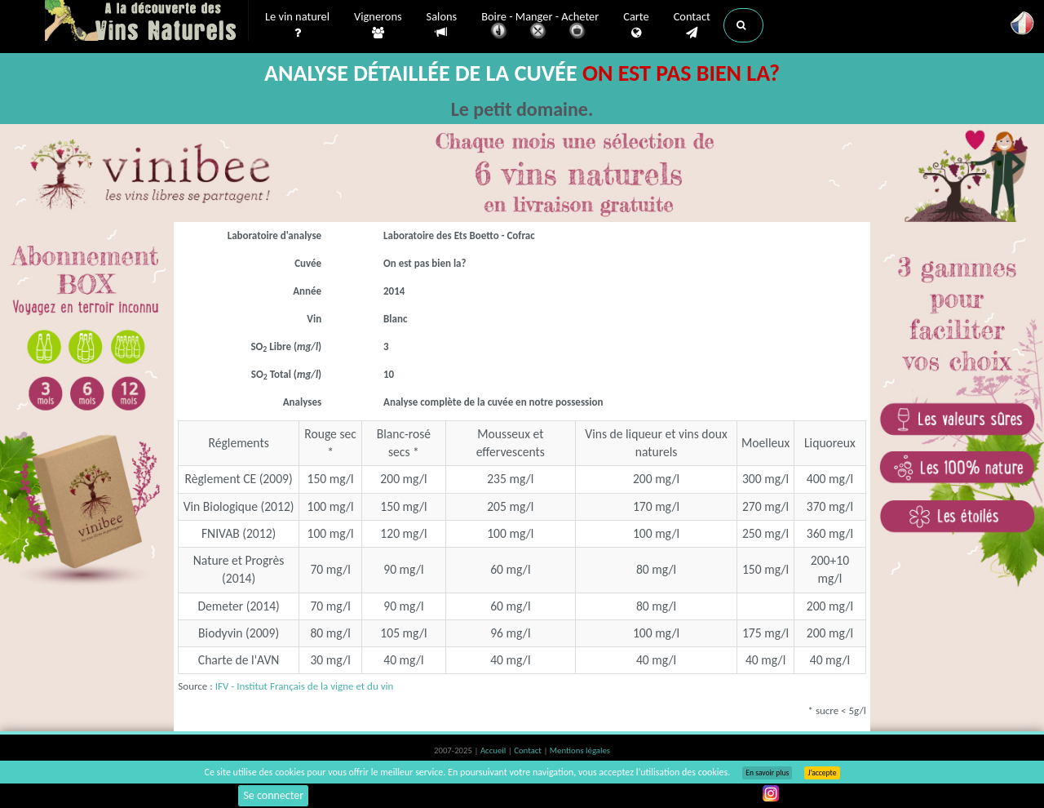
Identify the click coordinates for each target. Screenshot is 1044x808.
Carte (635, 25)
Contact (692, 25)
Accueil (494, 750)
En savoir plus (767, 773)
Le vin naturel (297, 25)
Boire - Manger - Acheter (540, 26)
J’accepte (821, 773)
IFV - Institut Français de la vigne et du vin (304, 686)
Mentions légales (580, 750)
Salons (442, 25)
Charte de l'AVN (239, 660)
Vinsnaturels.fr (147, 22)
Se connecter (273, 795)
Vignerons (378, 25)
